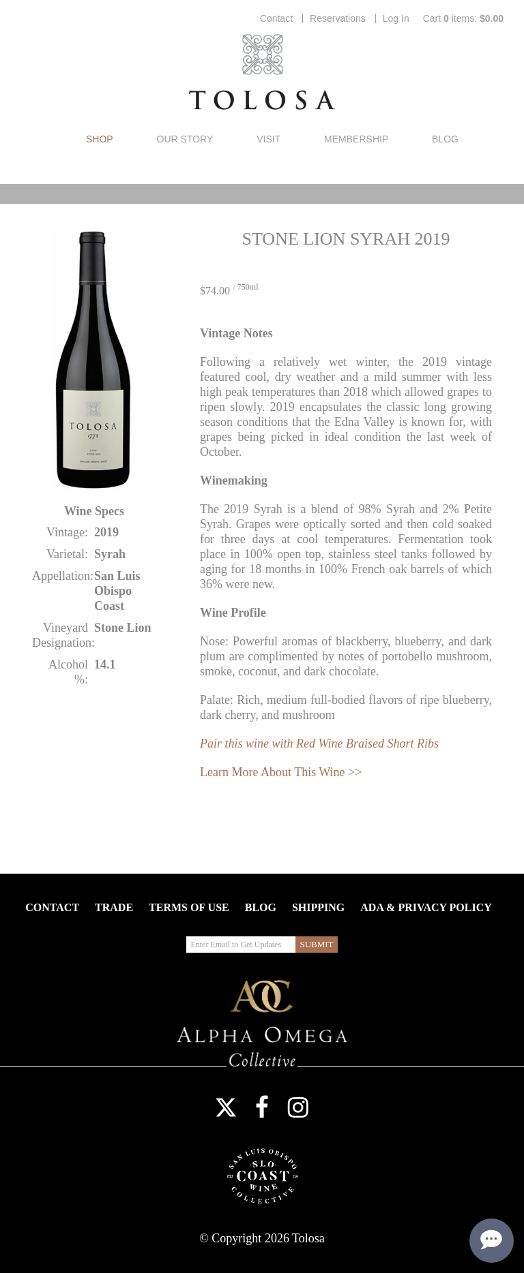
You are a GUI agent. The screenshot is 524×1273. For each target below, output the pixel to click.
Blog (445, 139)
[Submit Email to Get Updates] (316, 944)
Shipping (318, 907)
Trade (114, 907)
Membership (356, 139)
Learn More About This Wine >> (281, 772)
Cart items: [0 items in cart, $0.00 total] (463, 18)
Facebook (262, 1107)
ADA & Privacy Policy (425, 907)
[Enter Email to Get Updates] (240, 944)
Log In (396, 18)
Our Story (185, 139)
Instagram (298, 1107)
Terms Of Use (189, 907)
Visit (268, 139)
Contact (276, 18)
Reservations (338, 18)
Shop (99, 139)
